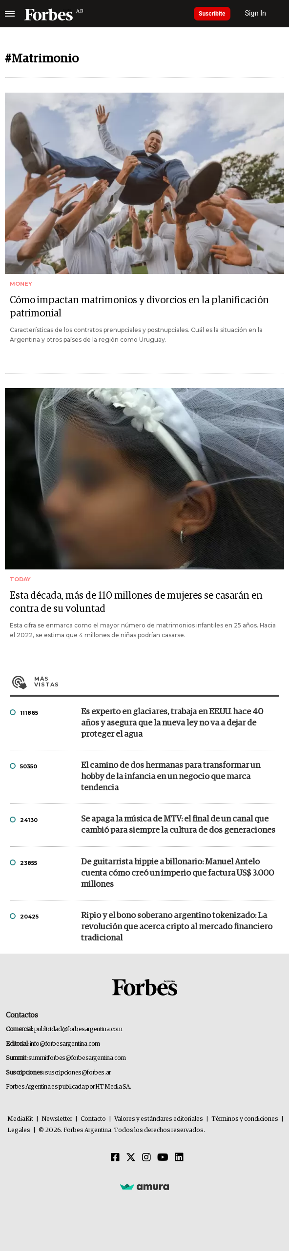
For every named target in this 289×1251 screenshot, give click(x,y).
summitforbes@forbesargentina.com (77, 1058)
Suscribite (212, 13)
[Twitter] (131, 1158)
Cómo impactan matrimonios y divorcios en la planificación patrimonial (139, 306)
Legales (18, 1130)
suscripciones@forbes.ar (78, 1073)
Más (156, 681)
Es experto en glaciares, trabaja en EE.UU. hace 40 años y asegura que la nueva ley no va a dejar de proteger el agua (172, 723)
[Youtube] (162, 1158)
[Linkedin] (179, 1158)
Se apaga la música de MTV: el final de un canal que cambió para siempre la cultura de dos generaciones (178, 825)
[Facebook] (115, 1158)
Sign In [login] (256, 13)
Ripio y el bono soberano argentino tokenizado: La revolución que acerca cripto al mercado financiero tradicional (176, 927)
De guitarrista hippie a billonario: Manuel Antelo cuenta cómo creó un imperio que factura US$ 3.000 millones (177, 873)
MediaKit (20, 1119)
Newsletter (56, 1119)
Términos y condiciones (244, 1119)
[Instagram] (146, 1158)
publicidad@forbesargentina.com (78, 1029)
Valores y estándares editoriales (158, 1119)
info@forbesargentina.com (65, 1044)
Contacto (93, 1119)
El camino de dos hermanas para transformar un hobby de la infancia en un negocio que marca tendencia (170, 777)
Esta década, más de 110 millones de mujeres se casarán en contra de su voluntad (136, 602)
